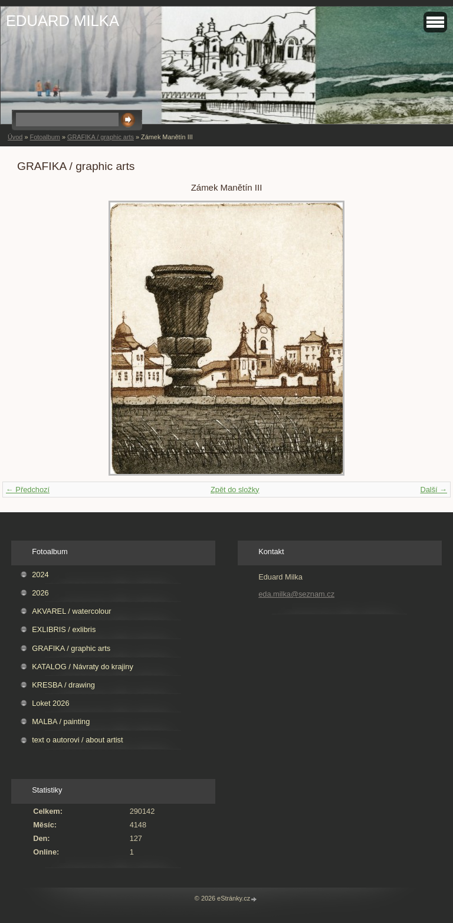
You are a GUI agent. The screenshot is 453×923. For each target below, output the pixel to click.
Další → (433, 489)
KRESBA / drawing (63, 684)
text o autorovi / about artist (77, 739)
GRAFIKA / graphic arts (100, 136)
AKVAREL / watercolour (71, 611)
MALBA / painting (61, 721)
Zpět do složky (235, 489)
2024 (40, 574)
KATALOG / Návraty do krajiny (82, 666)
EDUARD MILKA (62, 20)
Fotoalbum (44, 136)
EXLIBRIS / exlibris (64, 629)
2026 (40, 592)
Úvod (15, 136)
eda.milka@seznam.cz (296, 594)
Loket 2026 (50, 703)
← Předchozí (28, 489)
